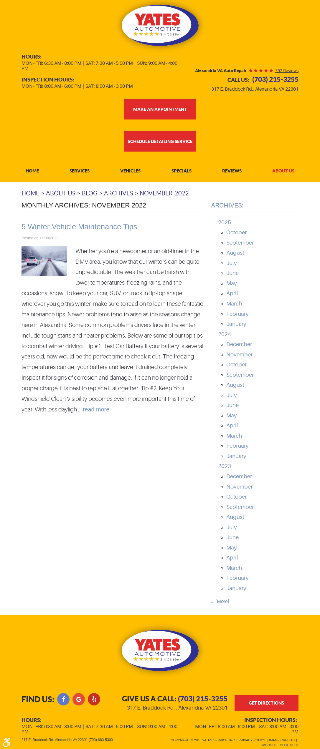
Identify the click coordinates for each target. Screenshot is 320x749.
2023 (224, 467)
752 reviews (286, 70)
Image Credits (282, 739)
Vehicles (130, 171)
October (236, 233)
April (232, 293)
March (234, 304)
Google (78, 698)
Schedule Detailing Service (160, 141)
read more (96, 409)
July (231, 263)
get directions (266, 702)
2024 (224, 334)
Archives (118, 193)
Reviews (232, 171)
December (239, 344)
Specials (181, 171)
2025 (224, 223)
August (235, 253)
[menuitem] (32, 171)
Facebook (63, 698)
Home (32, 171)
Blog (90, 193)
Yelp (94, 698)
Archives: (227, 205)
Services (80, 171)
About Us (283, 171)
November (239, 355)
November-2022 (164, 193)
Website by (279, 744)
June (232, 273)
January (236, 324)
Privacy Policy (252, 739)
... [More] (220, 601)
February (237, 314)
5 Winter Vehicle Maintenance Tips (79, 227)
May (231, 283)
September (240, 243)
